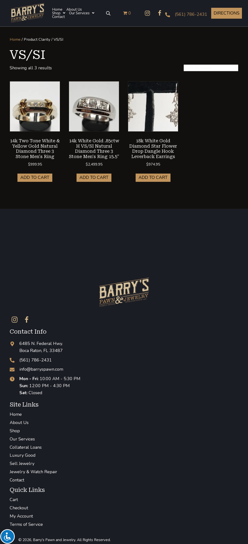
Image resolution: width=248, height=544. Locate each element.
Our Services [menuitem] (22, 439)
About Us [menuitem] (19, 422)
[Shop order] (211, 67)
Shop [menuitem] (15, 431)
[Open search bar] (108, 13)
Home (15, 39)
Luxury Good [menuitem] (23, 455)
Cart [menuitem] (14, 500)
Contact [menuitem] (17, 480)
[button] (147, 13)
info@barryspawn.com (41, 369)
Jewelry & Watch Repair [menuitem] (33, 472)
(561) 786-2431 (191, 14)
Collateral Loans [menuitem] (26, 447)
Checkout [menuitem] (19, 508)
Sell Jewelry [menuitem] (22, 463)
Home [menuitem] (16, 414)
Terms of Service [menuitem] (26, 524)
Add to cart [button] (34, 177)
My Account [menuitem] (21, 516)
